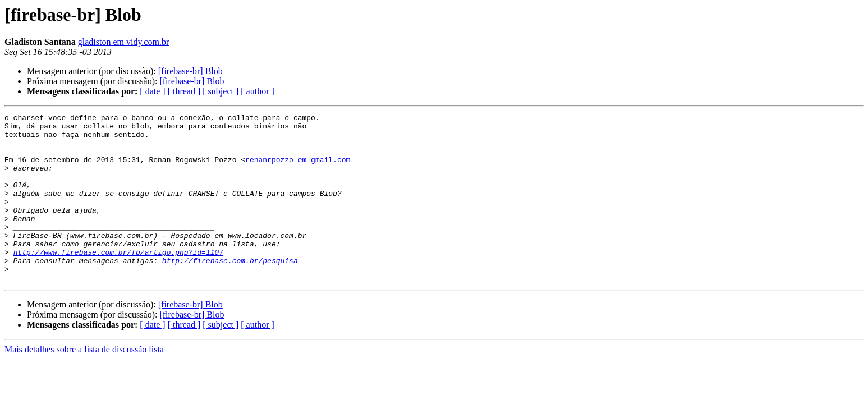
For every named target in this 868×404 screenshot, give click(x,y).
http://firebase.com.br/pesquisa (230, 291)
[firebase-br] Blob (190, 71)
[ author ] (257, 91)
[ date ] (152, 91)
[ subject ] (220, 91)
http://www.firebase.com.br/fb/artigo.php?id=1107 (118, 281)
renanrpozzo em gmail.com (297, 169)
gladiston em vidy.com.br (123, 42)
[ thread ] (184, 91)
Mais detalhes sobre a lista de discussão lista (84, 383)
